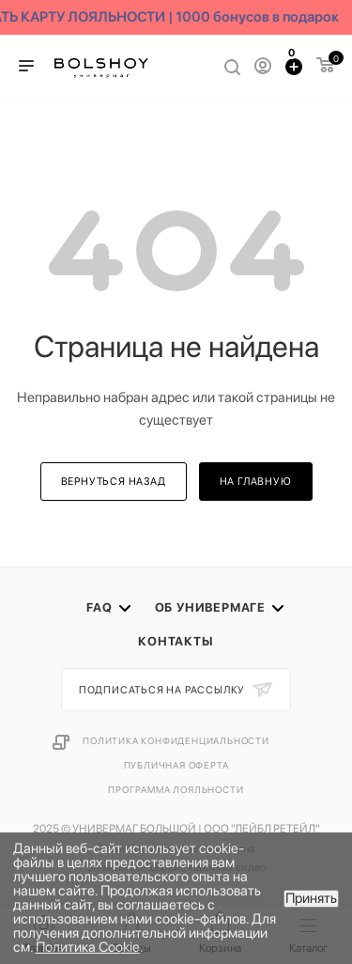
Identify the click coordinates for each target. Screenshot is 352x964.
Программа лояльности (175, 789)
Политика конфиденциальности (176, 740)
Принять (311, 898)
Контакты (175, 641)
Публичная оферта (176, 764)
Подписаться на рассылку (163, 690)
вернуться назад (113, 481)
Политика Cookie (88, 947)
